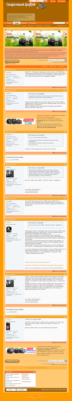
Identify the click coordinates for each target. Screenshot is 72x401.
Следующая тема (41, 367)
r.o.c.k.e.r (8, 159)
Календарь (23, 25)
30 (61, 60)
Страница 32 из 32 (43, 60)
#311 (65, 69)
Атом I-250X (12, 63)
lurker (7, 312)
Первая (51, 60)
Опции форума (38, 25)
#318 (65, 316)
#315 (65, 198)
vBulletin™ (36, 396)
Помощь (53, 1)
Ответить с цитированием (59, 87)
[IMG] (23, 377)
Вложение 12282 (33, 144)
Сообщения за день (10, 25)
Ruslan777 (31, 137)
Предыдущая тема (31, 367)
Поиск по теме (53, 66)
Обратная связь (45, 389)
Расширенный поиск (62, 25)
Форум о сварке (54, 389)
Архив (60, 389)
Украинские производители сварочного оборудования (27, 29)
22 (59, 60)
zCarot (38, 398)
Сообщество (30, 25)
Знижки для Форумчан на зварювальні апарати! (37, 262)
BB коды (24, 374)
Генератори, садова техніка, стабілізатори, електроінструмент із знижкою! (44, 265)
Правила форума (26, 381)
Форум (17, 23)
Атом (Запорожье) (47, 29)
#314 (65, 164)
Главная (9, 23)
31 (63, 60)
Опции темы (45, 66)
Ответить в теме (12, 61)
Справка (18, 25)
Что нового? (32, 23)
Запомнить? (33, 3)
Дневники (24, 23)
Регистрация (61, 1)
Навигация (47, 25)
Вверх (64, 364)
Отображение (62, 66)
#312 (65, 90)
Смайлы (24, 375)
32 (65, 60)
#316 (65, 219)
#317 (65, 274)
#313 (65, 131)
